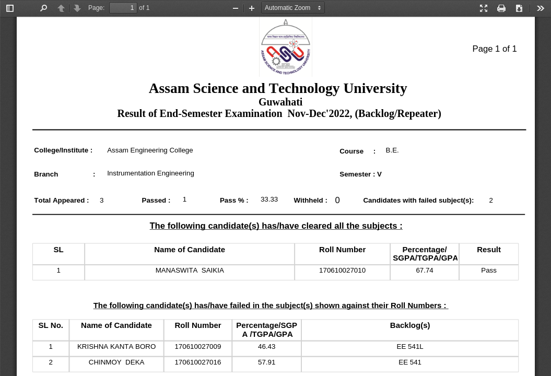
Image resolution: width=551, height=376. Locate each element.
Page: (96, 7)
